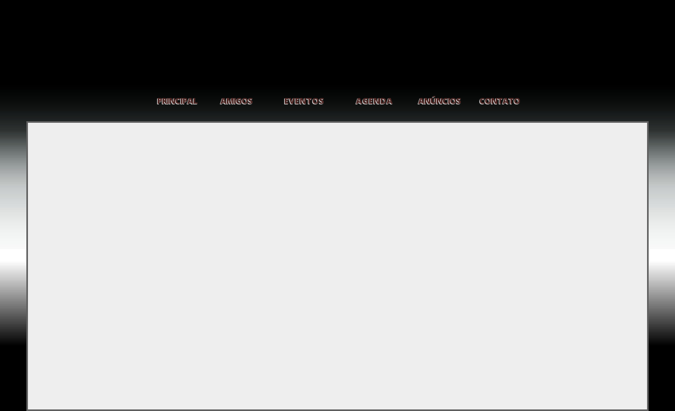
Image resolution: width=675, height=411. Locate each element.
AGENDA (374, 100)
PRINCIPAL (177, 100)
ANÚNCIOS (439, 100)
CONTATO (499, 100)
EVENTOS (304, 100)
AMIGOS (236, 100)
